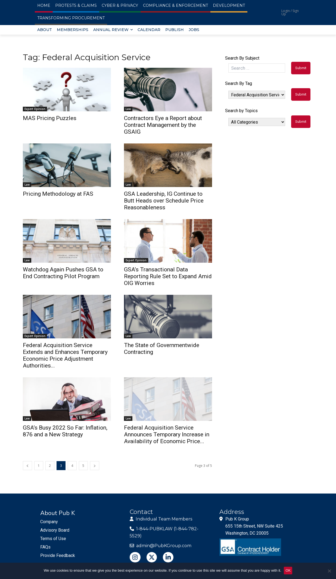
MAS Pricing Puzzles (49, 118)
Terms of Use (53, 538)
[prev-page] (27, 465)
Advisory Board (54, 530)
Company (49, 521)
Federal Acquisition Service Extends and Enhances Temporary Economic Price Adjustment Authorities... (65, 355)
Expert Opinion (34, 109)
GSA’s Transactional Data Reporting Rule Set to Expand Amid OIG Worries (168, 276)
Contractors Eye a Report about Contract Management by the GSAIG (163, 125)
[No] (329, 571)
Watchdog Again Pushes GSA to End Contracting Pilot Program (63, 273)
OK (288, 570)
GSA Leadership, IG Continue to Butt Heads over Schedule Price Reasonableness (164, 201)
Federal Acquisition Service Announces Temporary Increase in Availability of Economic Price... (166, 434)
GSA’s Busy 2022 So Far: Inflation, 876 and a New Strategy (65, 431)
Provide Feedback (57, 555)
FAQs (45, 547)
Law (128, 109)
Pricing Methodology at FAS (58, 194)
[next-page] (94, 465)
